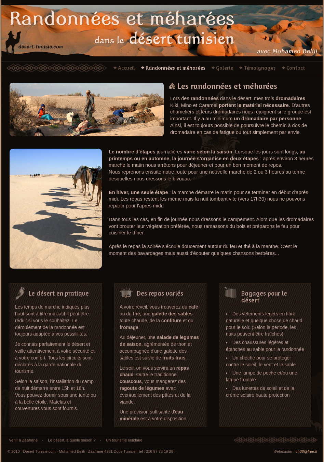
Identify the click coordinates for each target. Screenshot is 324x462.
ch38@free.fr (307, 451)
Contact (295, 67)
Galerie (224, 67)
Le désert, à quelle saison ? (71, 440)
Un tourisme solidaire (124, 440)
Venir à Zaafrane (23, 440)
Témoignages (260, 67)
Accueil (126, 67)
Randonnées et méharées (175, 67)
